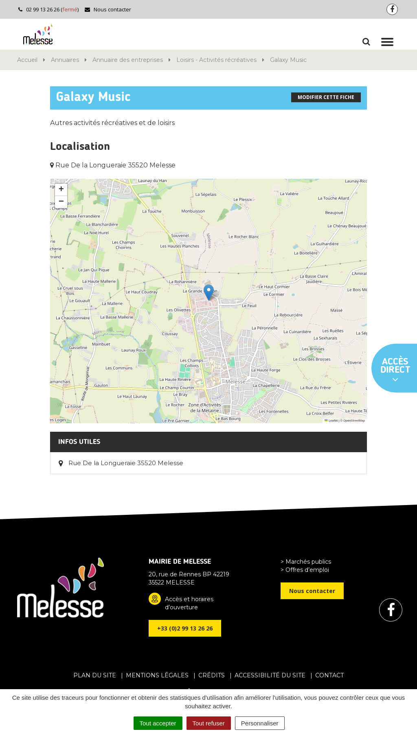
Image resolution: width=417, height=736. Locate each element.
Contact (329, 675)
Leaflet (331, 420)
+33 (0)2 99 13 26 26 (185, 628)
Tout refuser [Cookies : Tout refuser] (209, 723)
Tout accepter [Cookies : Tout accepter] (158, 723)
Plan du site (94, 675)
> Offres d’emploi (305, 569)
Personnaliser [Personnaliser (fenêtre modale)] (260, 723)
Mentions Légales (157, 675)
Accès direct (395, 370)
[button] (209, 292)
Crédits (211, 675)
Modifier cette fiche (326, 97)
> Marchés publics (306, 561)
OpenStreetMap (354, 420)
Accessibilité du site (270, 675)
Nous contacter (108, 9)
